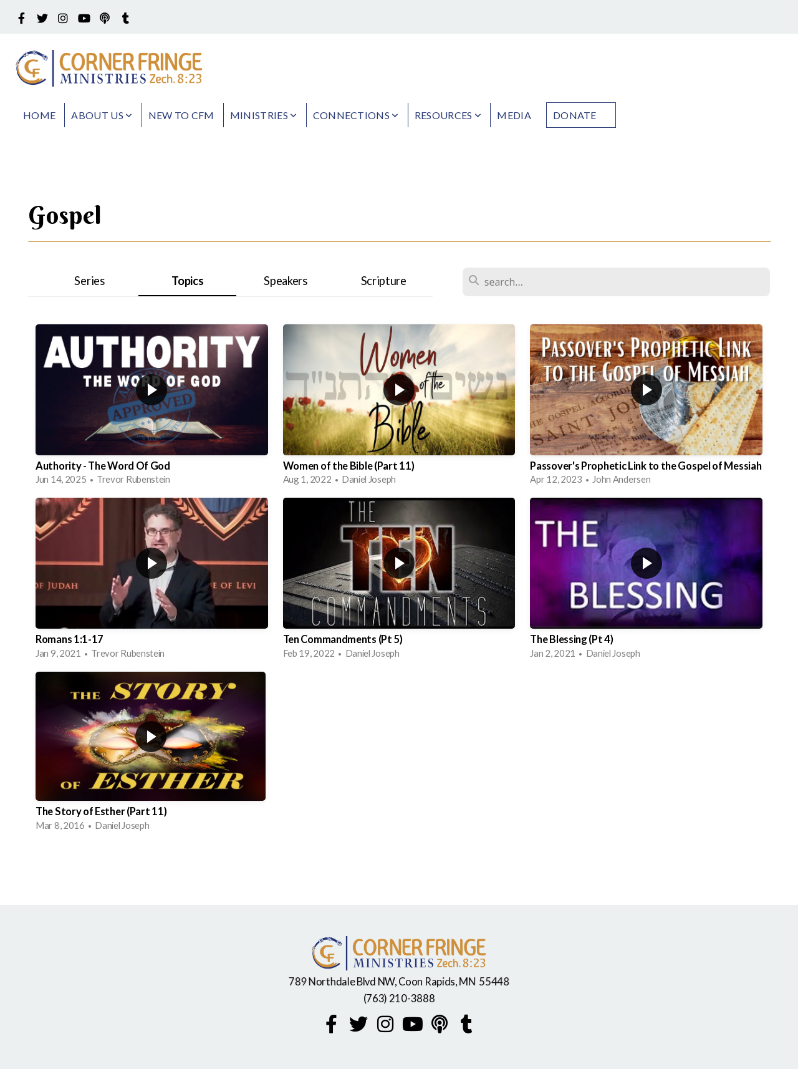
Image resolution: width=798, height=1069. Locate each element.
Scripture (383, 281)
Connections (356, 115)
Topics (187, 281)
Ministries (263, 115)
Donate (575, 115)
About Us (101, 115)
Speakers (285, 281)
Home (39, 115)
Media (514, 115)
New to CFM (181, 115)
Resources (448, 115)
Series (89, 281)
